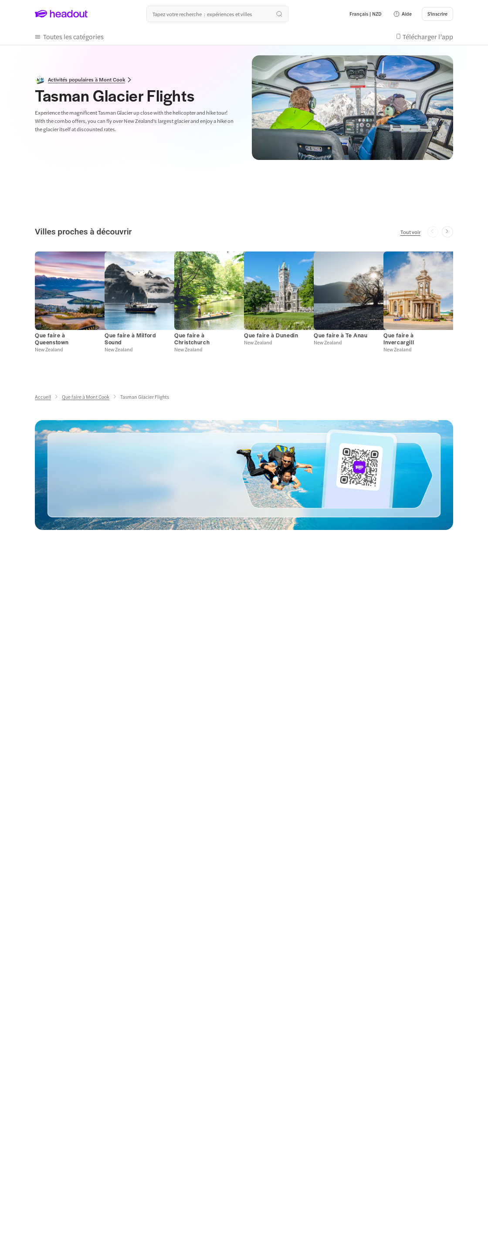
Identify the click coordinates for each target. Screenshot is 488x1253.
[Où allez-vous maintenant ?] (217, 14)
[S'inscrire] (437, 14)
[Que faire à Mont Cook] (85, 397)
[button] (402, 14)
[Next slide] (447, 232)
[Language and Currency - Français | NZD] (365, 14)
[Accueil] (43, 397)
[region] (244, 301)
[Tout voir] (410, 231)
